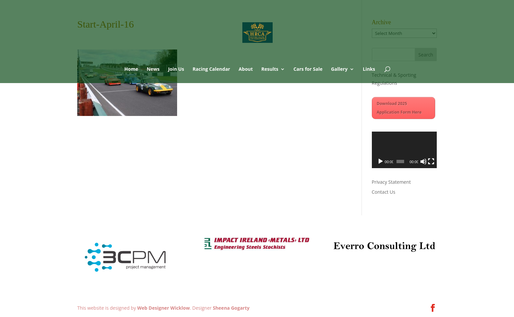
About (246, 69)
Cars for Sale (308, 69)
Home (131, 69)
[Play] (380, 161)
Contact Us (383, 192)
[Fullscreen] (431, 161)
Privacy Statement (391, 182)
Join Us (176, 69)
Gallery (339, 69)
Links (369, 69)
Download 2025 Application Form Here (399, 108)
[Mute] (423, 161)
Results (269, 69)
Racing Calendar (211, 69)
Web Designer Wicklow (163, 308)
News (153, 69)
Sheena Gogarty (231, 308)
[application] (404, 150)
